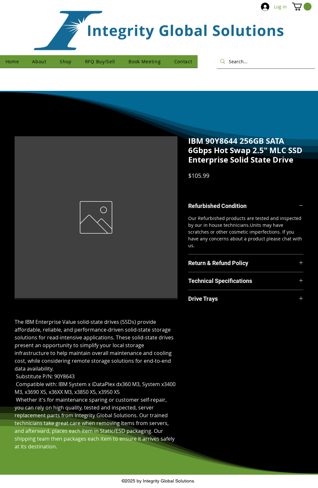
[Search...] (265, 61)
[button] (302, 6)
